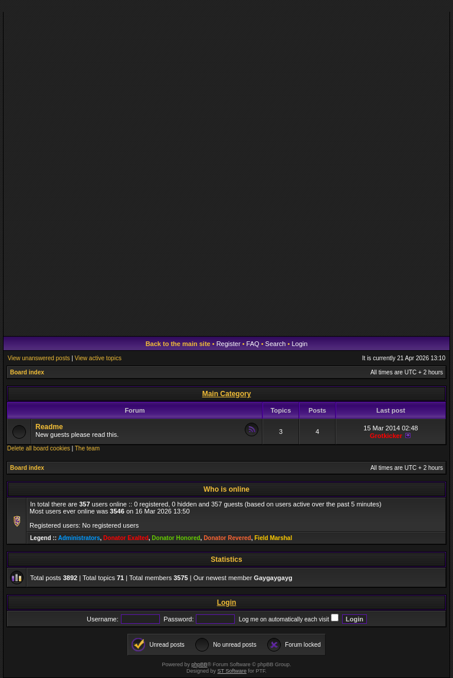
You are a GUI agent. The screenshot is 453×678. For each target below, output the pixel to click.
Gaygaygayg (273, 577)
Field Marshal (273, 538)
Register (228, 343)
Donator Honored (176, 538)
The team (87, 448)
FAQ (253, 343)
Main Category (226, 394)
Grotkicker (386, 435)
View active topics (98, 358)
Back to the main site (178, 343)
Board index (27, 372)
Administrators (79, 538)
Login (299, 343)
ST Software (232, 671)
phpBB (200, 664)
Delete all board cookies (38, 448)
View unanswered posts (39, 358)
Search (275, 343)
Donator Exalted (126, 538)
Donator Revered (227, 538)
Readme (49, 427)
